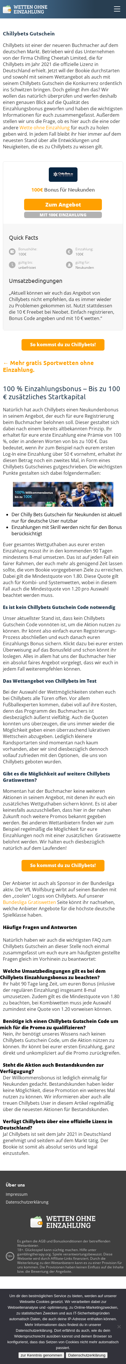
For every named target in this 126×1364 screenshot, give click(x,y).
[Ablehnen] (119, 1326)
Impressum (17, 1194)
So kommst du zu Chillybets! (63, 344)
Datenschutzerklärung (27, 1202)
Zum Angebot (63, 204)
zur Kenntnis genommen (41, 1355)
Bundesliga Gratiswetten (29, 902)
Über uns (15, 1185)
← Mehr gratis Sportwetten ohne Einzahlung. (48, 366)
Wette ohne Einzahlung (45, 127)
